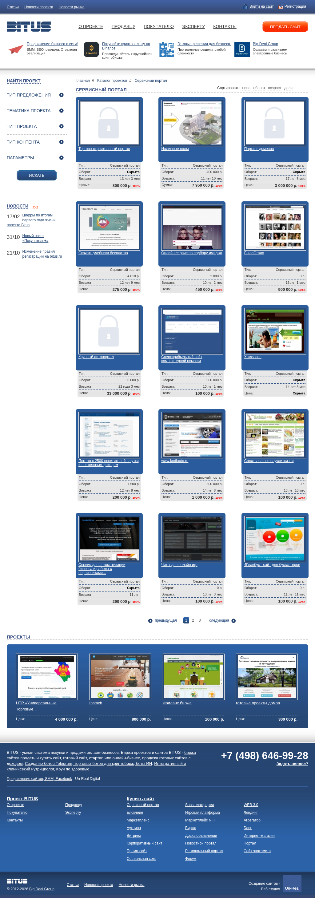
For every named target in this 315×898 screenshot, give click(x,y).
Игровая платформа (202, 812)
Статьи (13, 7)
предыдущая (166, 620)
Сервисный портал (151, 80)
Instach (95, 703)
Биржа (190, 828)
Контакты (225, 26)
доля (288, 88)
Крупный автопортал (96, 357)
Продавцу (123, 26)
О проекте (90, 26)
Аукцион (134, 828)
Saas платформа (199, 805)
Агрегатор (252, 820)
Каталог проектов (112, 80)
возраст (274, 88)
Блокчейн (135, 812)
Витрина (134, 835)
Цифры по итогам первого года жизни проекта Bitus (31, 220)
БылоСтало (254, 253)
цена (246, 88)
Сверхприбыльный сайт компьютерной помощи (181, 359)
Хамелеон (252, 357)
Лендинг (251, 812)
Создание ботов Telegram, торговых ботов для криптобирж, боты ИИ (88, 763)
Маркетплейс (138, 820)
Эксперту (193, 26)
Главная (83, 80)
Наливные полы (175, 149)
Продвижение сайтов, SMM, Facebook (39, 779)
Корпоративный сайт (144, 843)
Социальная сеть (141, 858)
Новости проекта (38, 7)
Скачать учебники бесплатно (103, 253)
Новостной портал (201, 843)
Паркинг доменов (259, 149)
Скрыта (133, 172)
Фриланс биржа (177, 703)
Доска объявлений (201, 835)
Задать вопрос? (292, 764)
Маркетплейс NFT (200, 820)
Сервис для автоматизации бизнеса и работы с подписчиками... (101, 569)
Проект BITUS (22, 798)
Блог (248, 828)
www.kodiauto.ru (174, 461)
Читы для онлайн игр (179, 565)
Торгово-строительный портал (104, 149)
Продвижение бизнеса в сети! (52, 44)
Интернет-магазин (259, 835)
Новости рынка (72, 7)
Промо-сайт (137, 851)
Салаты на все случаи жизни (269, 461)
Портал (250, 843)
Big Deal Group (265, 44)
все (35, 206)
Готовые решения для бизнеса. (204, 44)
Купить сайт (140, 798)
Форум (190, 858)
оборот (259, 88)
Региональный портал (204, 851)
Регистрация (295, 6)
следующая (219, 620)
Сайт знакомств (257, 851)
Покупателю (159, 26)
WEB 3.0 (251, 805)
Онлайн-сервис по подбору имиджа (191, 253)
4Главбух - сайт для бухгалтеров (272, 565)
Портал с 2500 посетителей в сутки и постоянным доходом (108, 463)
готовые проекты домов (258, 703)
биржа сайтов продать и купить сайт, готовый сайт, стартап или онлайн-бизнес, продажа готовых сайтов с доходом (101, 758)
